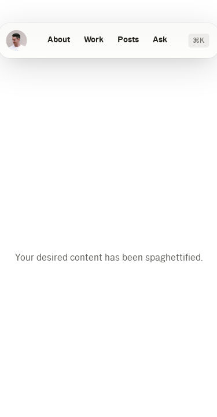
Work (94, 40)
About (58, 40)
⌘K (198, 40)
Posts (128, 40)
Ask (160, 40)
